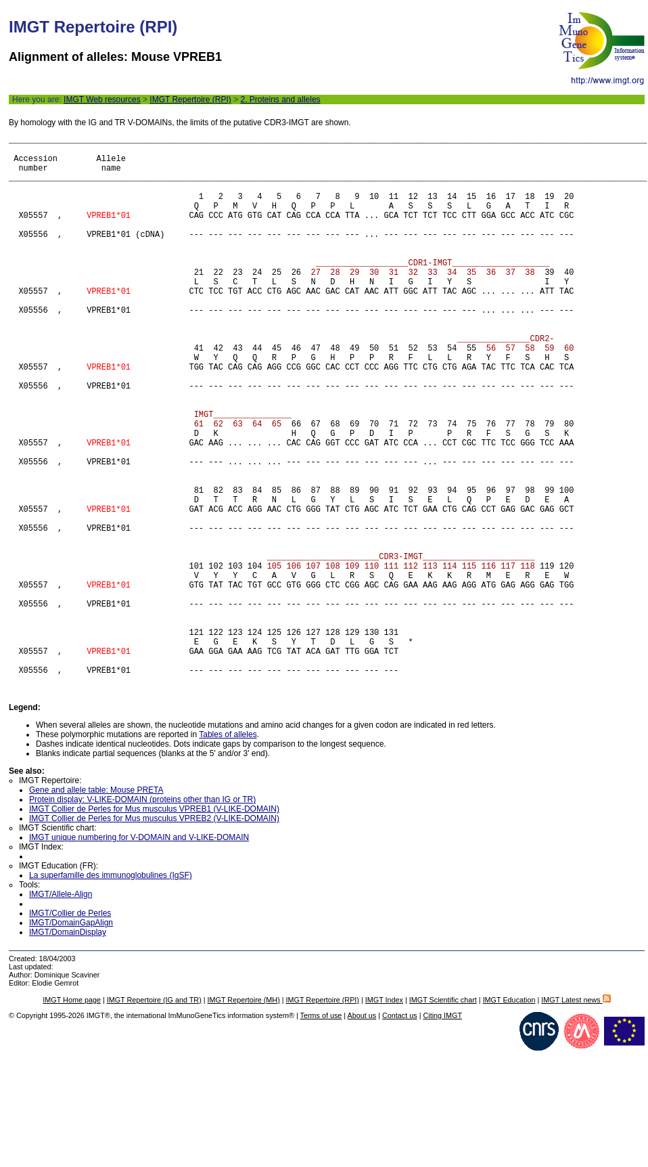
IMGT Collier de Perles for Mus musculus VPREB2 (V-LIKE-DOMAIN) (154, 934)
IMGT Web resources (102, 99)
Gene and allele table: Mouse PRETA (96, 905)
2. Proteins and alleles (280, 99)
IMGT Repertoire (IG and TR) (154, 1115)
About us (362, 1131)
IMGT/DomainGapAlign (71, 1038)
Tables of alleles (227, 850)
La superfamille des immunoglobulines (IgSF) (110, 991)
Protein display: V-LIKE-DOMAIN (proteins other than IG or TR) (142, 915)
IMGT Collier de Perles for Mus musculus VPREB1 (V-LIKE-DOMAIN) (154, 924)
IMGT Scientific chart (443, 1115)
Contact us (399, 1131)
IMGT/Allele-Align (60, 1010)
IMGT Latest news (575, 1115)
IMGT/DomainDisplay (67, 1048)
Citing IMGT (442, 1131)
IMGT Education (509, 1115)
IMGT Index (384, 1115)
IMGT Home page (72, 1115)
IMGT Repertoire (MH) (244, 1115)
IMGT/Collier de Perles (70, 1029)
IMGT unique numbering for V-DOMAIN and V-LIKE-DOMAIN (139, 953)
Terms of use (321, 1131)
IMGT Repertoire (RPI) (190, 99)
